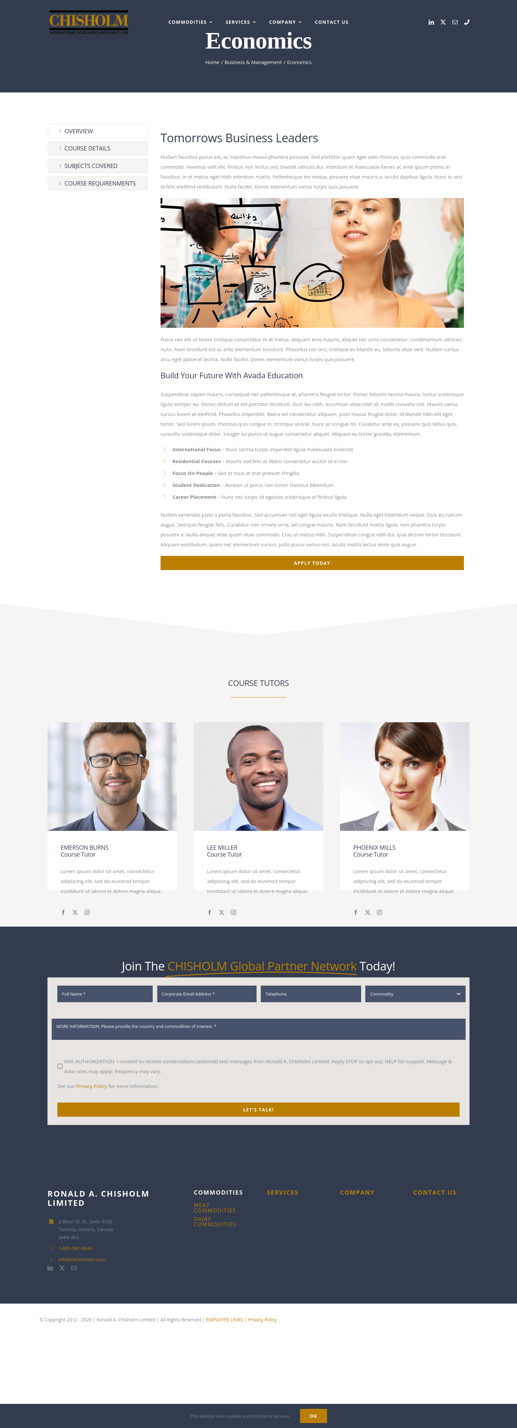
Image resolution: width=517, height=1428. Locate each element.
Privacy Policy (91, 1086)
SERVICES (282, 1192)
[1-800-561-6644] (467, 22)
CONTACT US (434, 1192)
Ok (313, 1416)
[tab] (98, 131)
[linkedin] (431, 22)
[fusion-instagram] (87, 912)
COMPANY (357, 1192)
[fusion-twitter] (75, 912)
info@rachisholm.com (82, 1259)
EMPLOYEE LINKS (224, 1319)
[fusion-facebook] (63, 912)
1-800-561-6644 (75, 1248)
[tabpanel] (312, 347)
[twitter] (443, 22)
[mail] (455, 22)
